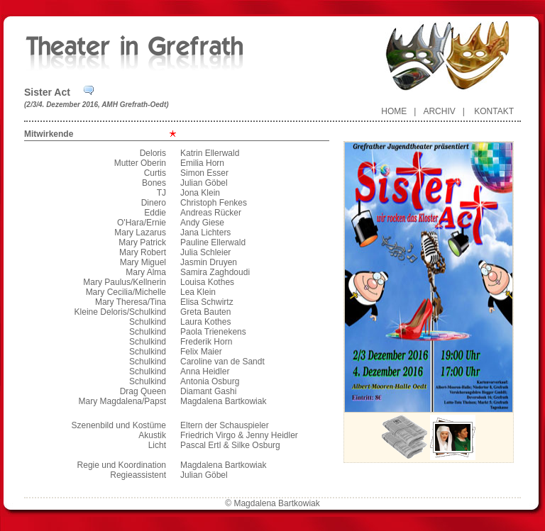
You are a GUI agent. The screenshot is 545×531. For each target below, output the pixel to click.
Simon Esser (204, 173)
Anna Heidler (204, 371)
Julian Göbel (204, 183)
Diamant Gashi (208, 391)
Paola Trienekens (213, 332)
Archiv (439, 111)
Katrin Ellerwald (209, 153)
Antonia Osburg (209, 381)
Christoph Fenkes (213, 203)
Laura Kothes (205, 322)
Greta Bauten (205, 312)
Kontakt (494, 111)
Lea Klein (198, 292)
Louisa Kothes (207, 282)
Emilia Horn (202, 163)
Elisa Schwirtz (206, 302)
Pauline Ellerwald (213, 242)
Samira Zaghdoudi (215, 272)
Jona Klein (200, 193)
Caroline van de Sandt (222, 362)
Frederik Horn (206, 342)
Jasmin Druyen (208, 262)
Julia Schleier (205, 252)
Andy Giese (202, 223)
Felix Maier (201, 352)
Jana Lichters (205, 232)
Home (394, 111)
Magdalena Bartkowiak (223, 401)
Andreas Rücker (210, 213)
